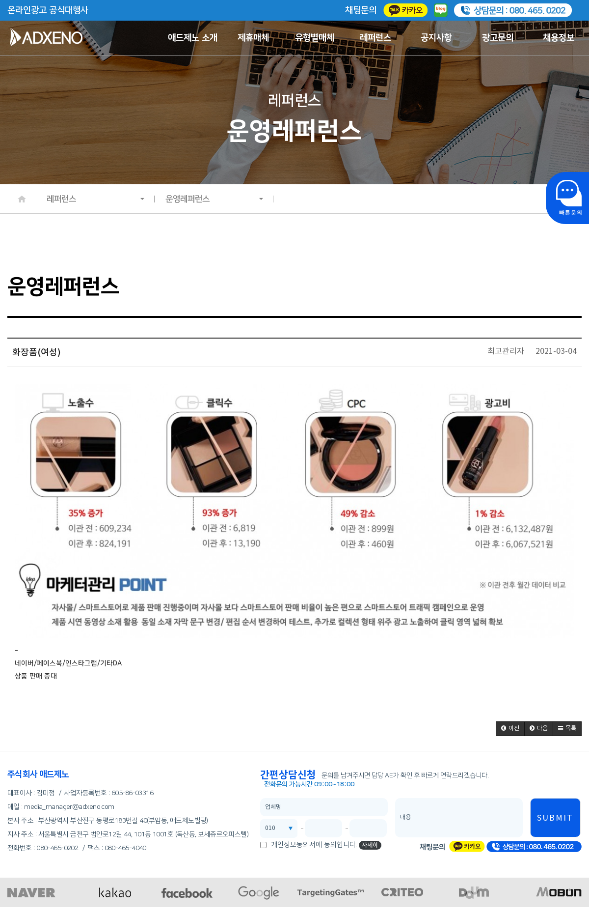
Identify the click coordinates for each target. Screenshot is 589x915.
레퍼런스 (375, 38)
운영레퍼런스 (214, 199)
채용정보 (558, 38)
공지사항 (436, 38)
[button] (510, 728)
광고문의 (497, 38)
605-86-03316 (132, 793)
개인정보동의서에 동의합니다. (314, 845)
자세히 (370, 845)
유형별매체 (314, 38)
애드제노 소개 (192, 38)
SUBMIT (555, 818)
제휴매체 (253, 38)
